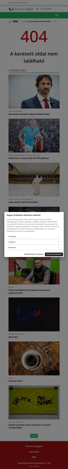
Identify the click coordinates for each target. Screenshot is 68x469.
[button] (34, 236)
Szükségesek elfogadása (33, 254)
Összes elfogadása (54, 254)
